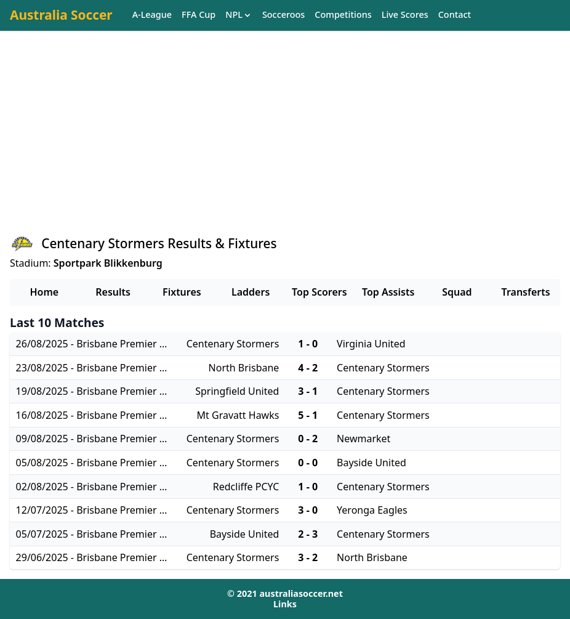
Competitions (343, 15)
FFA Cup (198, 15)
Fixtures (182, 292)
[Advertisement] (285, 142)
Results (112, 292)
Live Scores (405, 15)
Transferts (526, 292)
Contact (454, 15)
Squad (457, 292)
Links (285, 604)
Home (44, 292)
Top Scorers (319, 292)
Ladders (250, 292)
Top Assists (388, 292)
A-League (152, 15)
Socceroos (283, 15)
